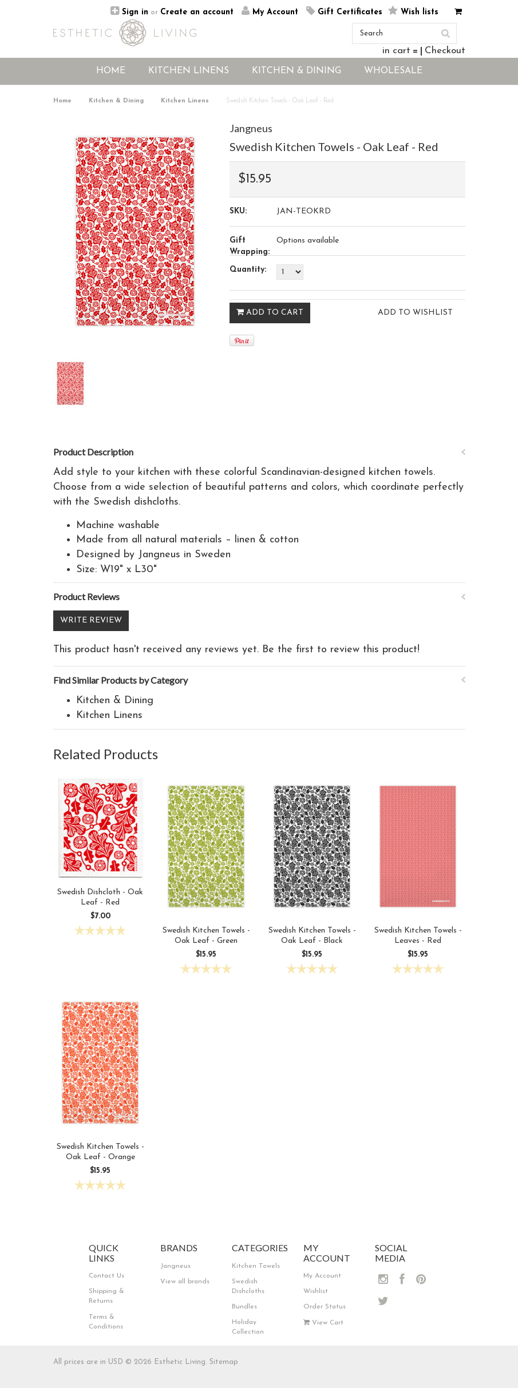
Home (62, 101)
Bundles (244, 1306)
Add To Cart (269, 312)
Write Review (91, 620)
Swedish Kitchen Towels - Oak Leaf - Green (206, 935)
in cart (396, 50)
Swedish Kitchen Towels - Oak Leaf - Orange (100, 1152)
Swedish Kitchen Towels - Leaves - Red (418, 935)
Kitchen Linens (185, 101)
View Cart (323, 1322)
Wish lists (419, 12)
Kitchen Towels (256, 1266)
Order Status (324, 1306)
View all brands (184, 1281)
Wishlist (315, 1291)
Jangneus (251, 128)
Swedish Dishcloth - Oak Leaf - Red (100, 897)
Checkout (445, 50)
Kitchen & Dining (116, 101)
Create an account (197, 12)
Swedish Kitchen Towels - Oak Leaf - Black (312, 935)
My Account (275, 12)
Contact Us (106, 1275)
